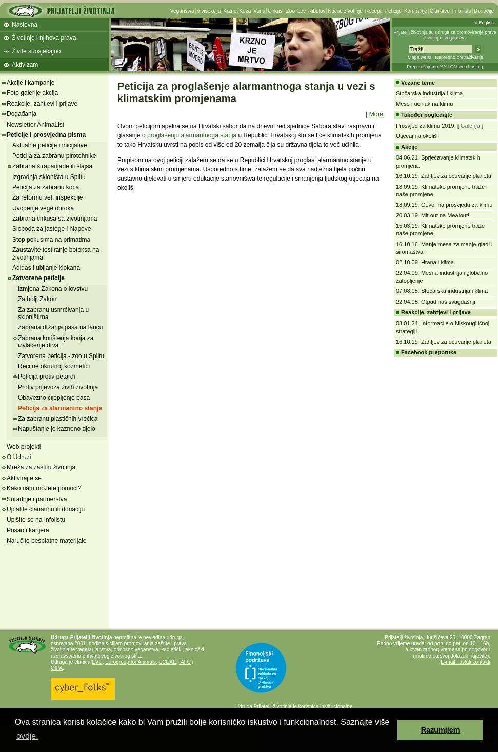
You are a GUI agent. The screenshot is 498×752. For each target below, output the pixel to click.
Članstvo (440, 11)
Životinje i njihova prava (44, 38)
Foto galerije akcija (32, 92)
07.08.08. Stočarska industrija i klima (442, 291)
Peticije (393, 11)
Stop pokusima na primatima (51, 239)
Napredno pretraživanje (459, 57)
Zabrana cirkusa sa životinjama (54, 218)
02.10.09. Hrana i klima (425, 262)
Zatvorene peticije (38, 278)
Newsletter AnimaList (35, 124)
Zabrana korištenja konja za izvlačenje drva (55, 341)
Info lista (461, 11)
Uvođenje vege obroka (43, 208)
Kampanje (415, 11)
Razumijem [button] (440, 730)
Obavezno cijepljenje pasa (54, 397)
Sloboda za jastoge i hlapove (51, 228)
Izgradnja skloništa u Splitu (49, 177)
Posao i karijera (28, 530)
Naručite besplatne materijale (46, 540)
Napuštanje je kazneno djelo (56, 428)
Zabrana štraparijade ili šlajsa (52, 166)
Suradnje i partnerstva (37, 499)
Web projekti (24, 446)
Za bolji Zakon (37, 299)
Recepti (374, 11)
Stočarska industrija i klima (429, 93)
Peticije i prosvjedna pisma (46, 134)
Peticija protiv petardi (46, 376)
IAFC (185, 662)
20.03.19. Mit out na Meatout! (432, 215)
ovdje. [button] (27, 735)
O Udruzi (19, 457)
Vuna (259, 11)
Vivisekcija (209, 11)
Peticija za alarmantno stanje (60, 408)
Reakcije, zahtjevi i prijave (42, 103)
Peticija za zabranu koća (45, 187)
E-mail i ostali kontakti (465, 662)
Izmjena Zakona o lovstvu (53, 288)
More (376, 114)
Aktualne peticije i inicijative (49, 145)
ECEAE (167, 662)
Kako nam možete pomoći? (44, 488)
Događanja (21, 113)
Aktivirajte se (24, 478)
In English (483, 22)
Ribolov (316, 11)
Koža (245, 11)
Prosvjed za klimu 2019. (426, 126)
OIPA (57, 668)
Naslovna (24, 24)
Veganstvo (182, 11)
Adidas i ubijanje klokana (46, 267)
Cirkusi (276, 11)
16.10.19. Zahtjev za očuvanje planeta (443, 176)
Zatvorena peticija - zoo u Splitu (61, 356)
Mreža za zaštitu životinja (41, 467)
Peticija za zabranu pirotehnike (54, 156)
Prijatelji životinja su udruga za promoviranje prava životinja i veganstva (444, 35)
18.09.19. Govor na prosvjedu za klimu (444, 205)
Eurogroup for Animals (130, 662)
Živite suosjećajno (36, 51)
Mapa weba (420, 57)
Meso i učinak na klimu (424, 104)
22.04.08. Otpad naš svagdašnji (435, 302)
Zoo (290, 11)
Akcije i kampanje (30, 82)
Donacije (484, 11)
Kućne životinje (345, 11)
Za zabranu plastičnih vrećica (57, 418)
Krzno (229, 11)
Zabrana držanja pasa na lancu (60, 327)
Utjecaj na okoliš (416, 136)
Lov (301, 11)
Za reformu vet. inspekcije (47, 197)
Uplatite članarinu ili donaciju (46, 509)
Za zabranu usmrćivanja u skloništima (53, 313)
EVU (97, 662)
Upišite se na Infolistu (36, 519)
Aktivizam (25, 64)
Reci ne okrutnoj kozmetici (54, 366)
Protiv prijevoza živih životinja (58, 387)
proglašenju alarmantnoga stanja (191, 135)
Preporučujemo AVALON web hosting (445, 66)
